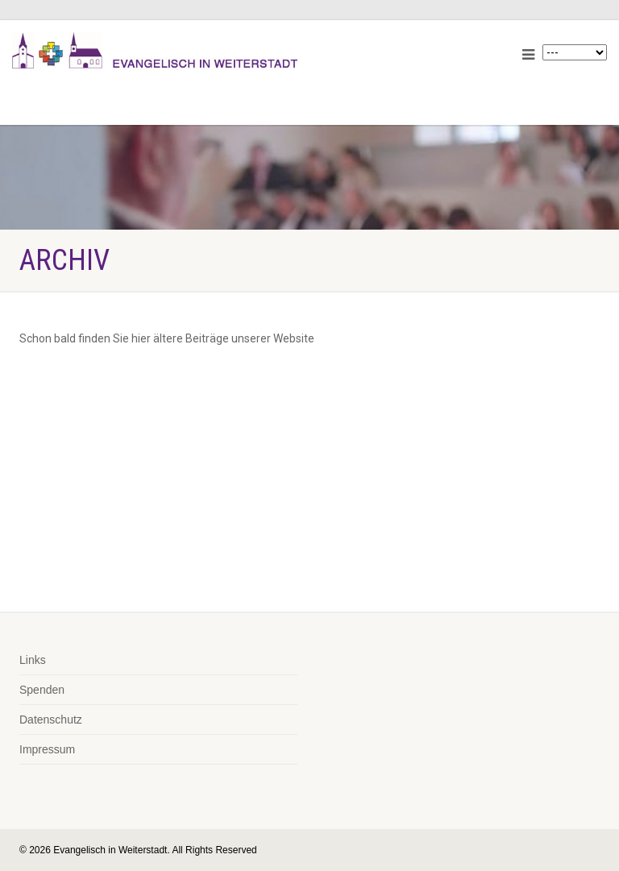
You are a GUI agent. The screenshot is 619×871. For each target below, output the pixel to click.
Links (32, 659)
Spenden (41, 689)
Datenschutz (50, 719)
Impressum (47, 749)
